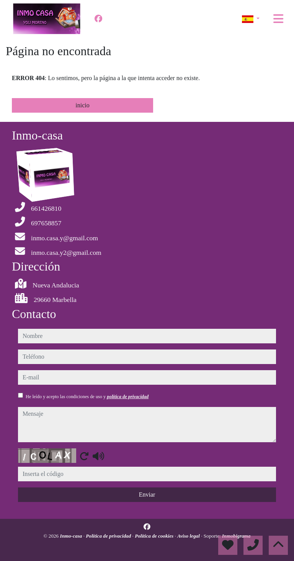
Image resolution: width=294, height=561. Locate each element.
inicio (82, 105)
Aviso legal (189, 536)
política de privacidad (128, 396)
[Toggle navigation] (278, 18)
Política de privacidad (109, 536)
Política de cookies (155, 536)
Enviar (147, 494)
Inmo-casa (71, 536)
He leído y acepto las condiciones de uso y (87, 396)
